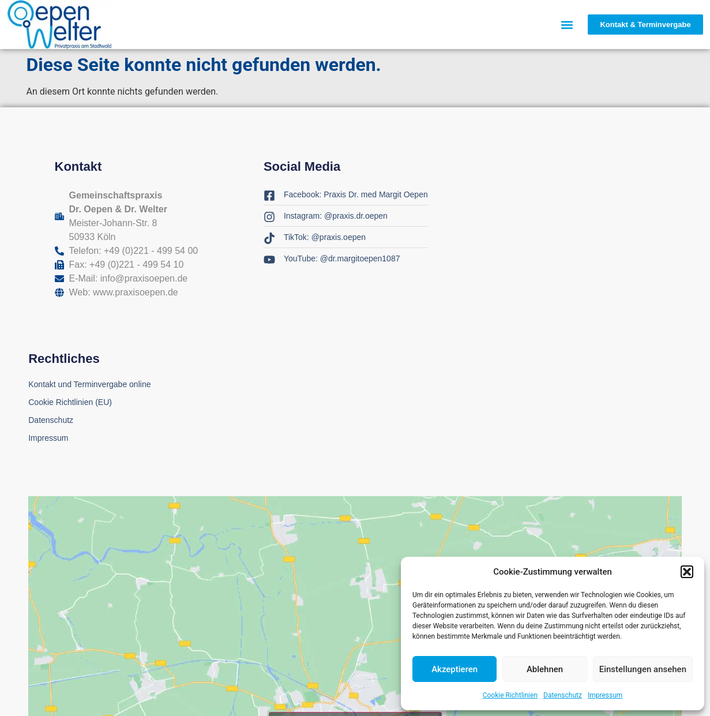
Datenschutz (562, 695)
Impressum (605, 695)
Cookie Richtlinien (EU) (70, 402)
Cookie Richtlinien (510, 695)
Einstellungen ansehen (642, 669)
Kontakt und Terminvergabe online (89, 384)
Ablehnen (545, 669)
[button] (687, 572)
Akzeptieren (454, 669)
